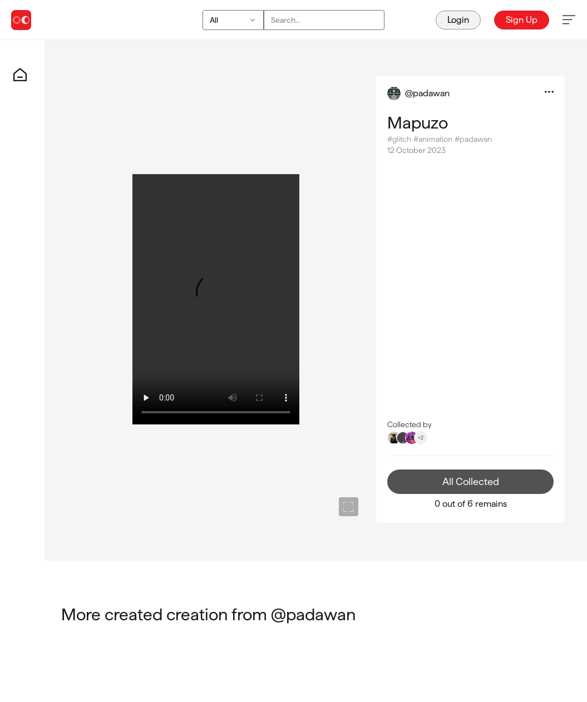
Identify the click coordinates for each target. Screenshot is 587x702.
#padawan (473, 139)
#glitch (399, 139)
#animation (432, 139)
